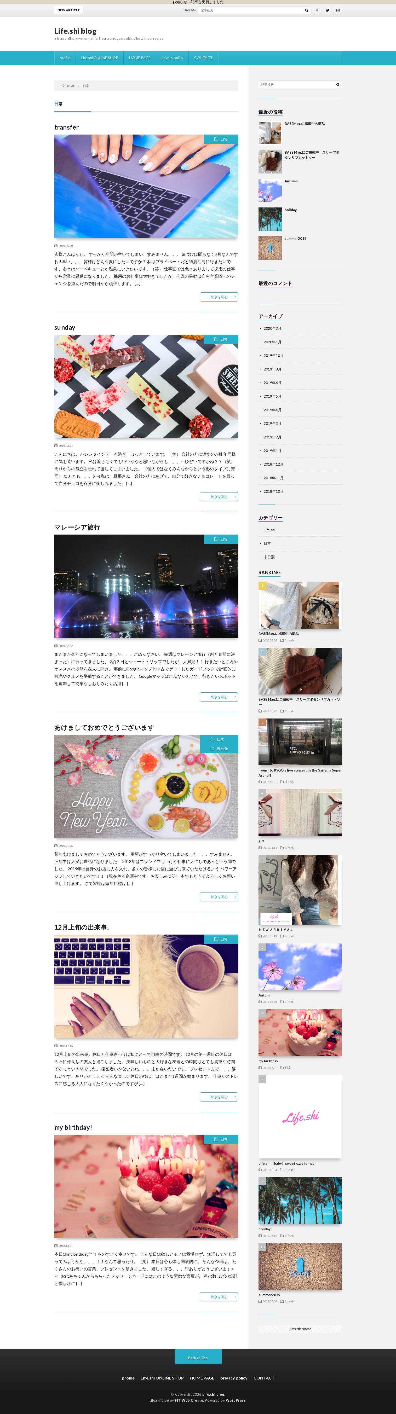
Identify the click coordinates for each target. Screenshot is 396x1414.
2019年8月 (273, 369)
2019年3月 (273, 423)
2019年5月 (273, 396)
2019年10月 (274, 355)
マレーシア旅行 (77, 527)
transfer (66, 127)
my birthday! (73, 1127)
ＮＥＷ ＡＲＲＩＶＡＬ (276, 930)
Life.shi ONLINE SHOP (99, 57)
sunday (65, 327)
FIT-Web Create (189, 1400)
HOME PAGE (140, 57)
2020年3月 (273, 328)
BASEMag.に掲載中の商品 (204, 10)
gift (262, 841)
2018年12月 (274, 464)
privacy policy (172, 57)
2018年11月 (274, 478)
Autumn (291, 181)
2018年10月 (274, 491)
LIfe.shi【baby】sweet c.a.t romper (287, 1163)
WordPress (236, 1400)
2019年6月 (273, 382)
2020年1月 (273, 342)
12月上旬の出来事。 (83, 927)
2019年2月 (273, 437)
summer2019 (295, 238)
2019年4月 (273, 410)
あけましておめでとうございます (104, 727)
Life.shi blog (75, 30)
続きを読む (219, 297)
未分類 (222, 748)
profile (65, 57)
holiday (291, 210)
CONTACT (203, 57)
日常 (224, 139)
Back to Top (198, 1357)
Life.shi (269, 530)
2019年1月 (273, 450)
